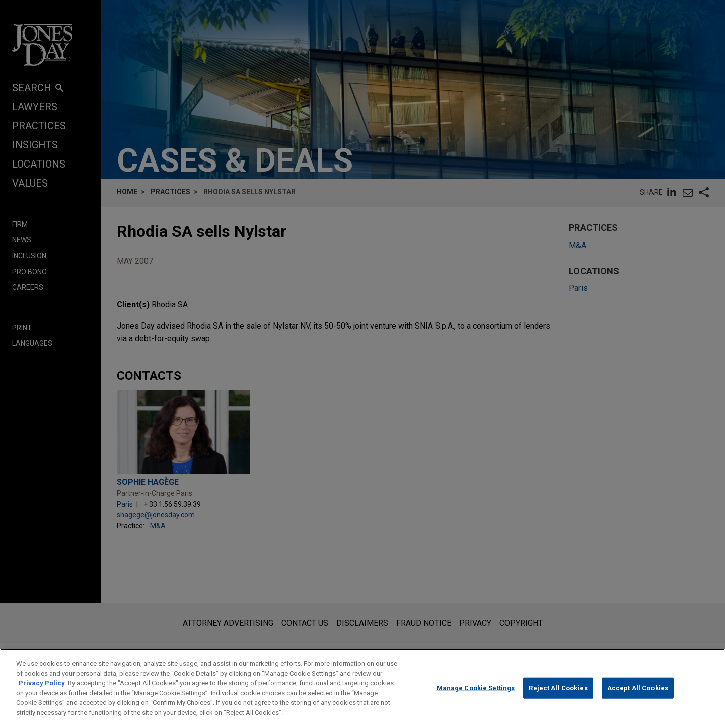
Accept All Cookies (637, 695)
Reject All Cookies (558, 695)
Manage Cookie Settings (476, 695)
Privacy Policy (42, 690)
